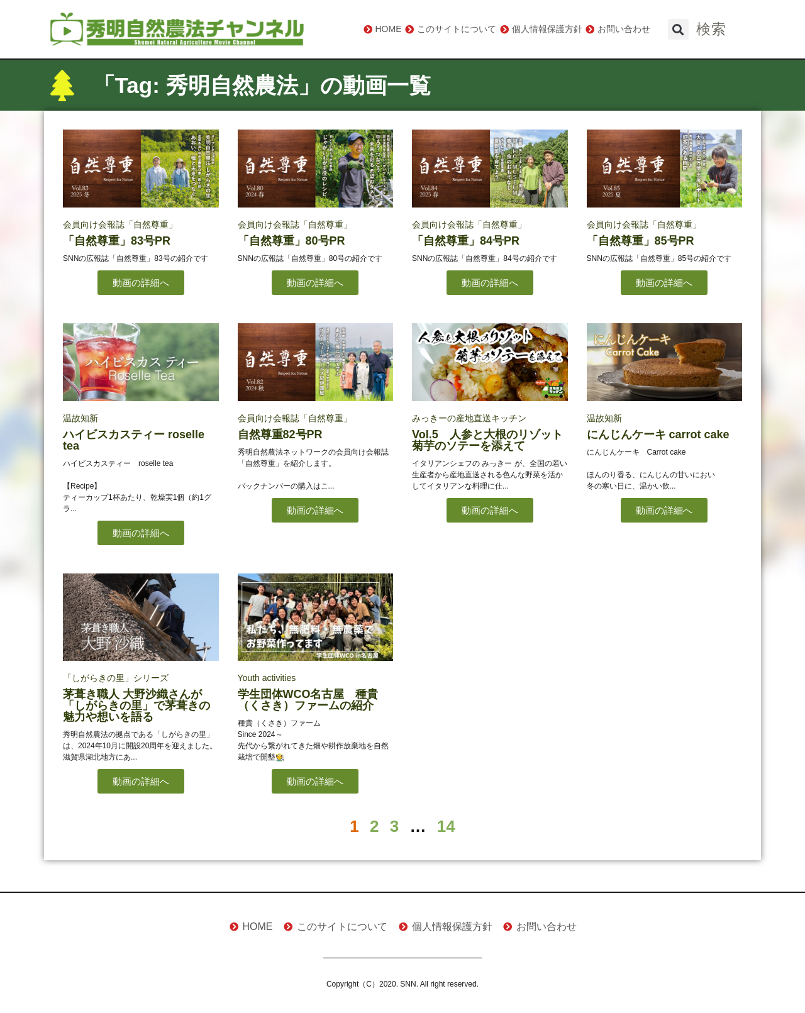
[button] (678, 29)
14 (446, 826)
